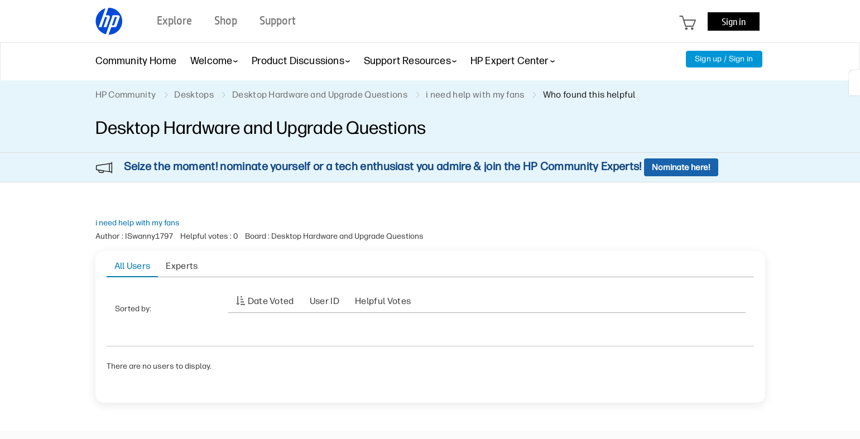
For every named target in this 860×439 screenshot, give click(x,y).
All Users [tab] (132, 265)
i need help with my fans (137, 223)
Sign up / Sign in (724, 59)
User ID (324, 301)
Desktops (194, 94)
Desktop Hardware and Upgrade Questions (319, 94)
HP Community (125, 94)
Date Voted (271, 301)
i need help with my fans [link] (475, 94)
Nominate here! (681, 167)
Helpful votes (383, 301)
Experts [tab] (182, 265)
